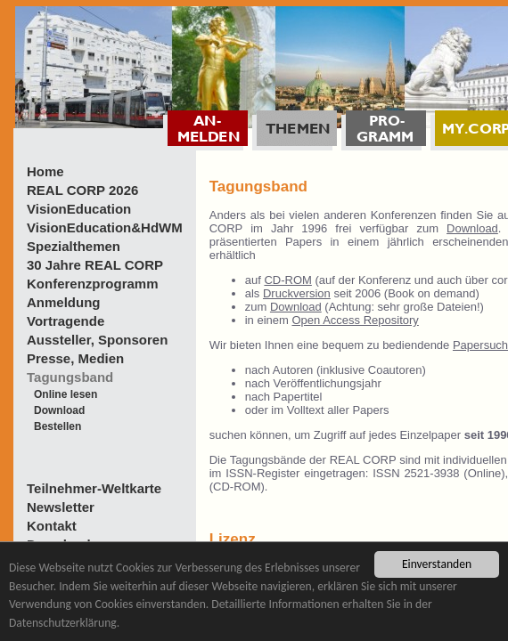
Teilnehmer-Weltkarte (94, 488)
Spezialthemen (73, 246)
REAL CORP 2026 (82, 190)
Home (45, 171)
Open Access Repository (354, 320)
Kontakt (52, 525)
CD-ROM (287, 280)
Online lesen (65, 394)
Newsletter (60, 507)
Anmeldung (64, 302)
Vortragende (65, 321)
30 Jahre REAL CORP (95, 264)
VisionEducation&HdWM (105, 227)
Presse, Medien (75, 358)
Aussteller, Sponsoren (97, 339)
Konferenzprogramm (93, 283)
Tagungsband (70, 377)
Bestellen (57, 426)
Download (59, 410)
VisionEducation (79, 208)
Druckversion (297, 293)
